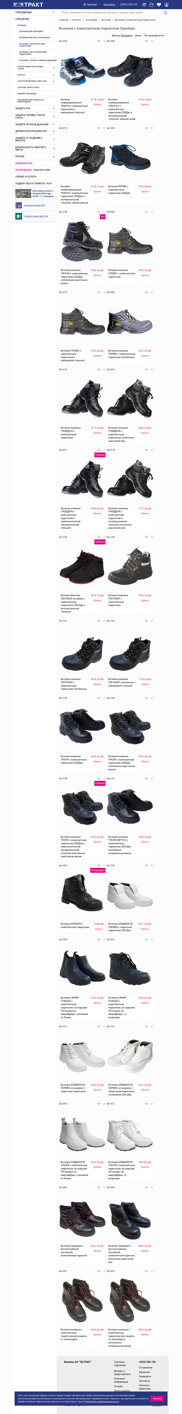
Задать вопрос (122, 1390)
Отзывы (118, 1386)
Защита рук (22, 108)
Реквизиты (145, 1376)
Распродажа (23, 170)
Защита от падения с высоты (28, 139)
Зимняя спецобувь (26, 94)
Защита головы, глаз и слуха (30, 116)
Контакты (109, 4)
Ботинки (21, 25)
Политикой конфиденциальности (102, 1401)
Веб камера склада (41, 190)
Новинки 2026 (24, 163)
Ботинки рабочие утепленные (34, 38)
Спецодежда (23, 12)
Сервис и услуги (25, 176)
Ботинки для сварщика (31, 31)
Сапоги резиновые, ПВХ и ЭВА (32, 81)
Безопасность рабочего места (30, 148)
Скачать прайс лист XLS (36, 216)
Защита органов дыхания (31, 124)
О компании (145, 1367)
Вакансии (144, 1372)
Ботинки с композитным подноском (32, 45)
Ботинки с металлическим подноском (33, 53)
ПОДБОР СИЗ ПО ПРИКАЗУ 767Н (33, 183)
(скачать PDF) (41, 170)
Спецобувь (22, 19)
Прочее (19, 156)
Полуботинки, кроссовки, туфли (30, 68)
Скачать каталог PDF (34, 205)
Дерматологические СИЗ (31, 131)
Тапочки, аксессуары (28, 87)
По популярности (153, 35)
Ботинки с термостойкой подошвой (37, 60)
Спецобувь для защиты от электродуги (30, 101)
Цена (137, 35)
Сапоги (21, 75)
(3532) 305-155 (128, 4)
